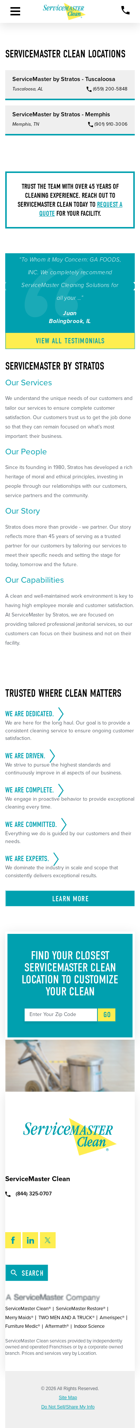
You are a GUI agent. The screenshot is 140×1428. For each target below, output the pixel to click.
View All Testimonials (70, 341)
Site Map (68, 1397)
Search (27, 1273)
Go (107, 1014)
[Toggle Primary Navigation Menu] (15, 11)
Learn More (70, 898)
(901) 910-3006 (111, 124)
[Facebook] (13, 1240)
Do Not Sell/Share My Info (67, 1407)
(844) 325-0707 (28, 1194)
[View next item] (134, 286)
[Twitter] (48, 1240)
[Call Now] (125, 10)
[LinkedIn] (30, 1240)
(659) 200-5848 (110, 89)
